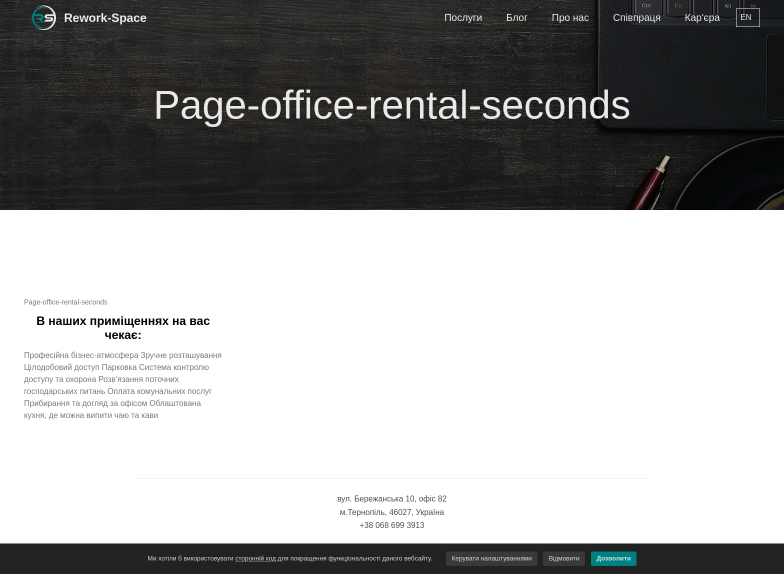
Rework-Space (105, 17)
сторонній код (256, 558)
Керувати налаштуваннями (492, 558)
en (746, 17)
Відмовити (564, 558)
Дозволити (613, 558)
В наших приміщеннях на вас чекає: (123, 328)
